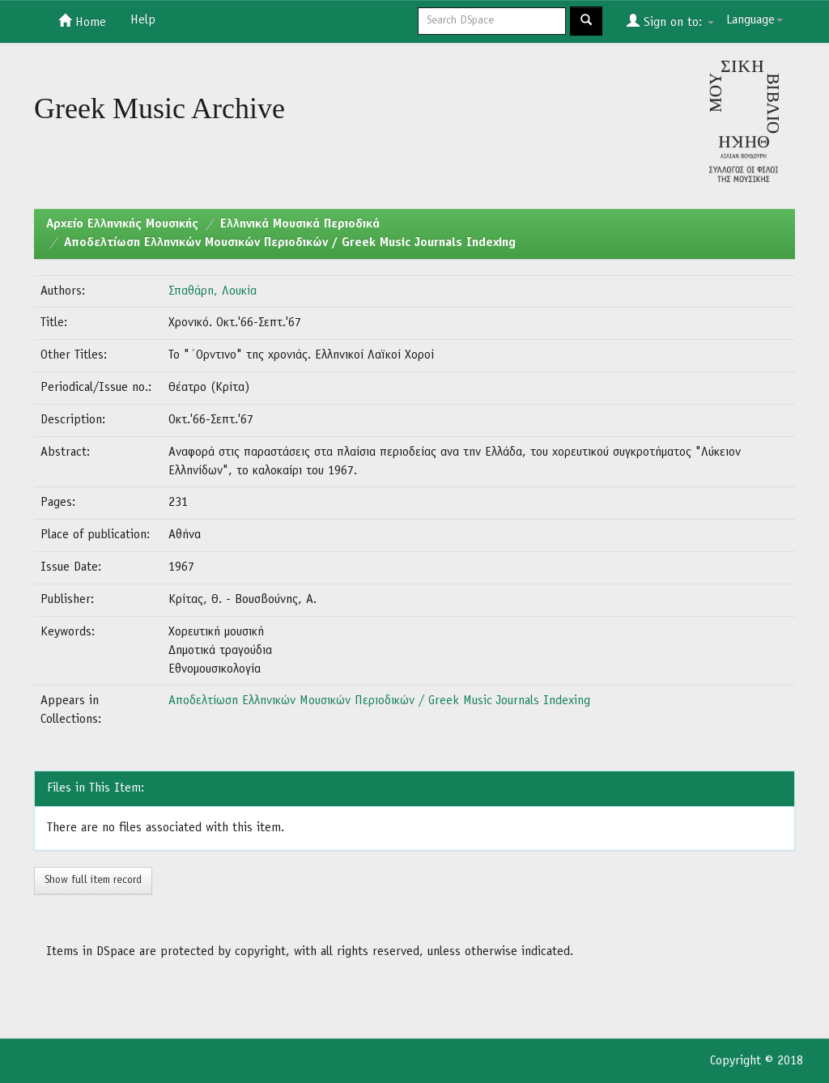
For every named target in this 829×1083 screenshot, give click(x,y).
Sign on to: (670, 21)
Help (142, 20)
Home (82, 21)
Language (754, 20)
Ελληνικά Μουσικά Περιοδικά (300, 224)
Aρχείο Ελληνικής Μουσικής (122, 224)
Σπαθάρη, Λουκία (212, 291)
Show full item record (93, 880)
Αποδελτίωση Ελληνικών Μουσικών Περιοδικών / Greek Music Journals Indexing (290, 242)
